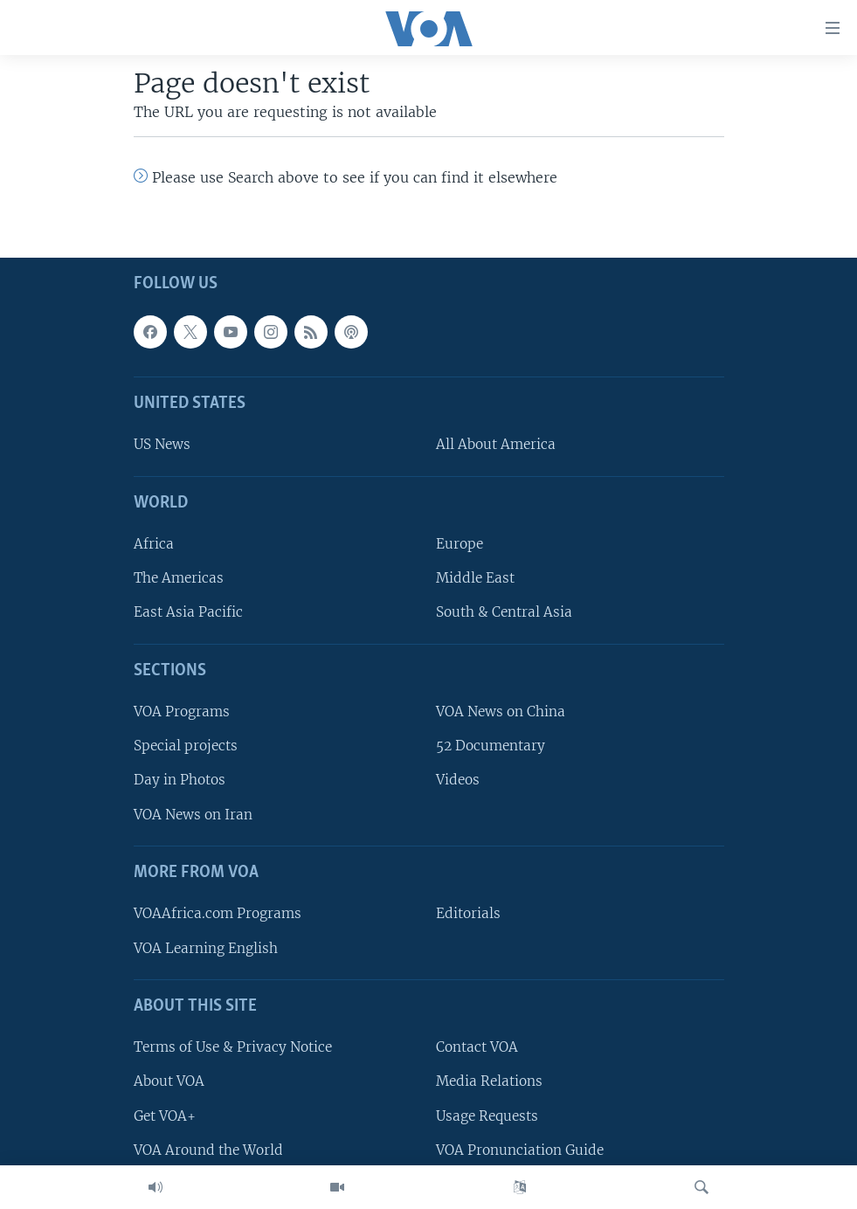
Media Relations (489, 1081)
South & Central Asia (504, 612)
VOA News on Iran (193, 814)
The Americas (179, 578)
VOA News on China (500, 711)
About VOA (169, 1081)
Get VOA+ (165, 1116)
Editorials (468, 913)
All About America (496, 445)
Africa (154, 543)
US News (162, 445)
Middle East (475, 578)
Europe (459, 543)
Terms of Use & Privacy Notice (233, 1047)
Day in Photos (179, 780)
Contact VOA (477, 1047)
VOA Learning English (206, 948)
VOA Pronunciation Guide (520, 1150)
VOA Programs (182, 711)
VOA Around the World (208, 1150)
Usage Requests (487, 1116)
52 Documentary (490, 745)
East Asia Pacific (188, 612)
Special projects (186, 745)
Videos (458, 780)
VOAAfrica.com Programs (217, 913)
